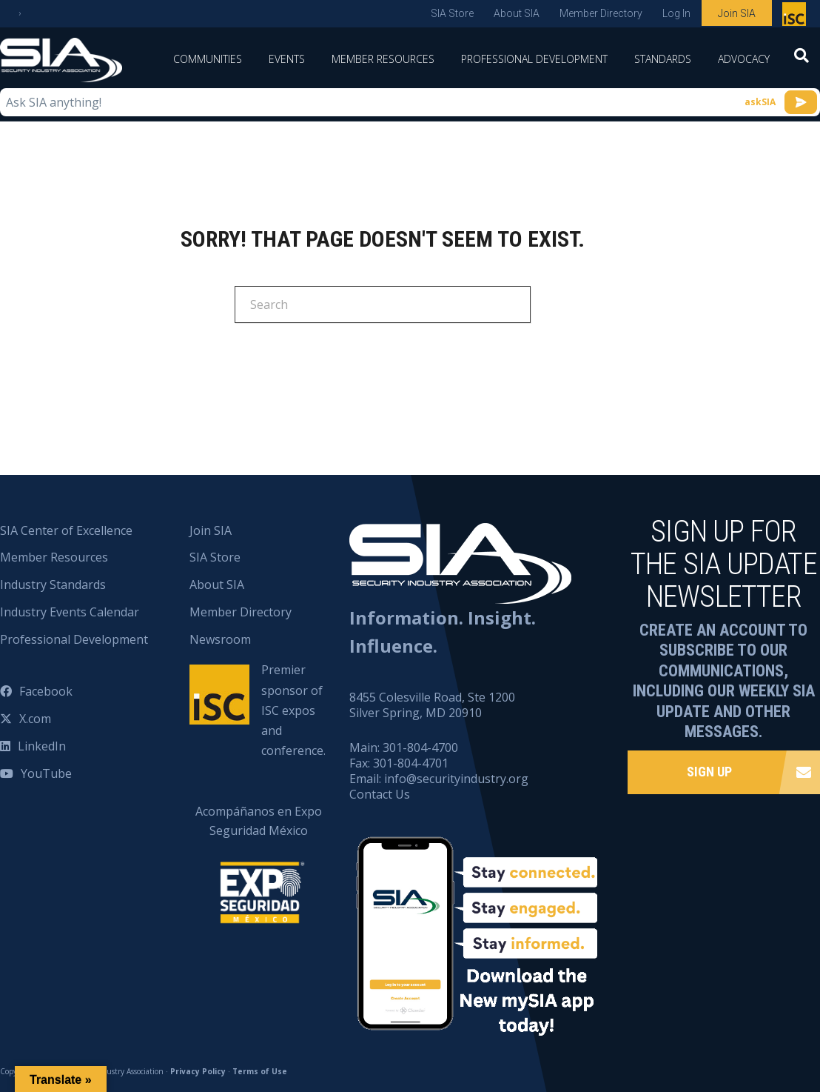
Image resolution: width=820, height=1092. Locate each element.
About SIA (517, 13)
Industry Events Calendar (69, 612)
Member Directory (600, 13)
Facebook (46, 691)
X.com (35, 718)
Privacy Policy (198, 1071)
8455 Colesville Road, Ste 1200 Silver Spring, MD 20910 (432, 705)
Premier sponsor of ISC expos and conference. (293, 710)
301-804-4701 (410, 763)
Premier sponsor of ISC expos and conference (796, 17)
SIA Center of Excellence (66, 530)
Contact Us (379, 794)
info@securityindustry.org (456, 778)
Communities (207, 59)
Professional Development (534, 59)
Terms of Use (259, 1071)
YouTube (46, 773)
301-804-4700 (420, 747)
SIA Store (452, 13)
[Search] (801, 60)
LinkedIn (42, 746)
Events (287, 59)
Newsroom (220, 639)
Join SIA (737, 13)
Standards (662, 59)
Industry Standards (53, 584)
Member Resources (383, 59)
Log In (676, 13)
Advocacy (744, 59)
